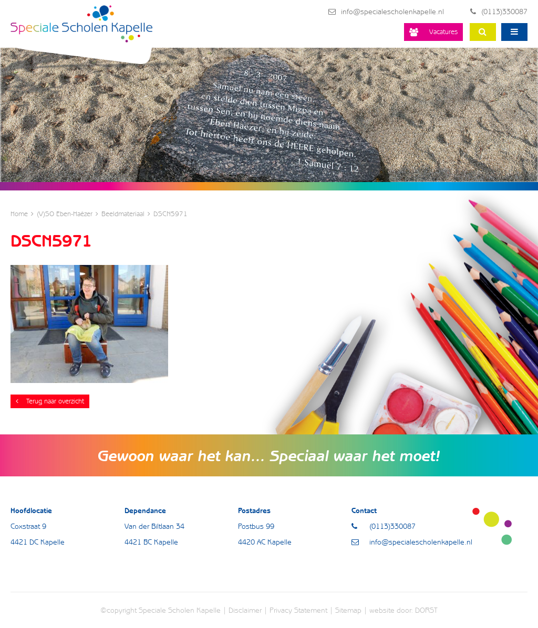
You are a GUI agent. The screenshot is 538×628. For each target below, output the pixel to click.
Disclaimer (245, 610)
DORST (426, 610)
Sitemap (348, 610)
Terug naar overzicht (50, 401)
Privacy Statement (298, 610)
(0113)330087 (498, 11)
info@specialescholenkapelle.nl (386, 11)
